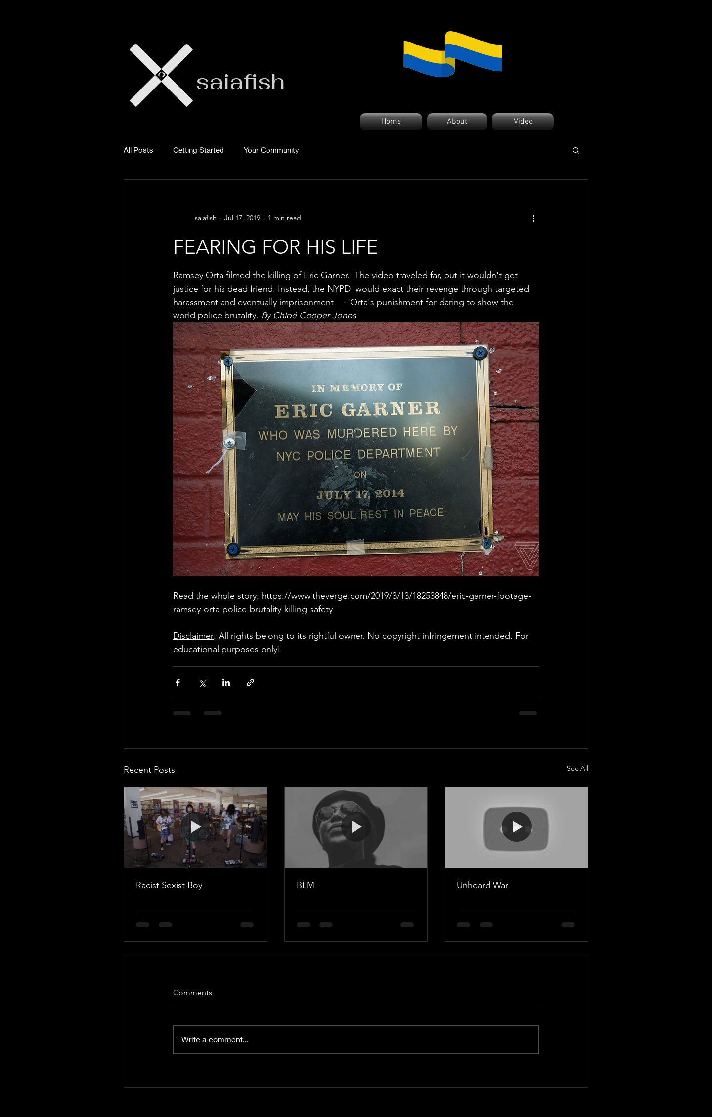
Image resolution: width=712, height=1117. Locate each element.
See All (577, 768)
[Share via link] (250, 682)
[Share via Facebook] (177, 682)
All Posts (138, 149)
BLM (305, 885)
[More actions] (533, 217)
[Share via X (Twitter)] (202, 682)
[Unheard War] (516, 827)
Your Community (271, 149)
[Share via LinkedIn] (226, 682)
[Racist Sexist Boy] (195, 827)
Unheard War (482, 885)
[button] (575, 150)
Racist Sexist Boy (169, 885)
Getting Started (198, 149)
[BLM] (356, 827)
